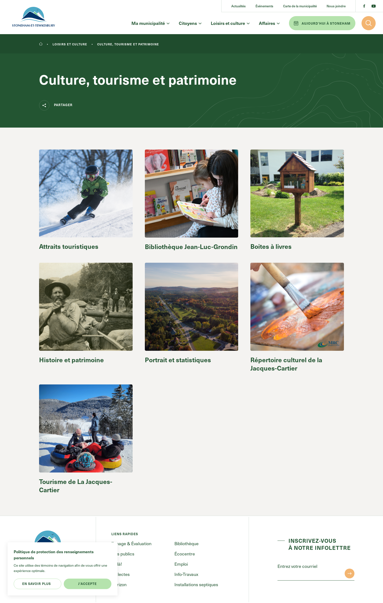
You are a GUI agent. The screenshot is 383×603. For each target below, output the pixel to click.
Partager (56, 105)
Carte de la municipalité (300, 6)
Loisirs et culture (230, 23)
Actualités (238, 6)
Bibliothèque (186, 543)
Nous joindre (336, 6)
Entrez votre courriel (297, 566)
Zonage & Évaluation (131, 543)
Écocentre (184, 553)
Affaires (269, 23)
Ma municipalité (150, 23)
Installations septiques (196, 584)
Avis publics (122, 553)
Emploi (181, 564)
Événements (264, 6)
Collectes (120, 574)
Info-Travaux (186, 574)
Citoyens (190, 23)
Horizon (119, 584)
